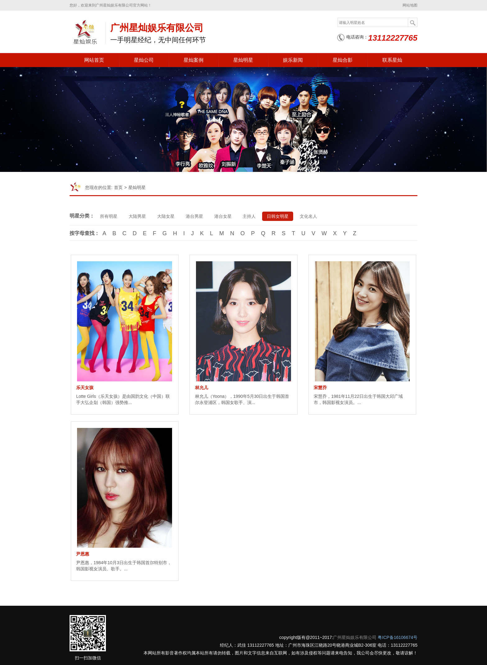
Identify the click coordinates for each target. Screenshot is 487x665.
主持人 (249, 216)
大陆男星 (137, 216)
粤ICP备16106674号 (397, 637)
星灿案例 (193, 60)
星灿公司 (144, 60)
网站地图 (410, 5)
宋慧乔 (320, 387)
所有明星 (108, 216)
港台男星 (194, 216)
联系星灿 (392, 60)
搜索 (412, 22)
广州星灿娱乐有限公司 (354, 637)
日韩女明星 (278, 216)
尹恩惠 (82, 553)
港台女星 (223, 216)
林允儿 (201, 387)
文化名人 (308, 216)
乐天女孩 (84, 387)
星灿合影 (343, 60)
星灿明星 (243, 60)
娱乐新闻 (293, 60)
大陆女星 (166, 216)
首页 (118, 187)
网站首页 (94, 60)
